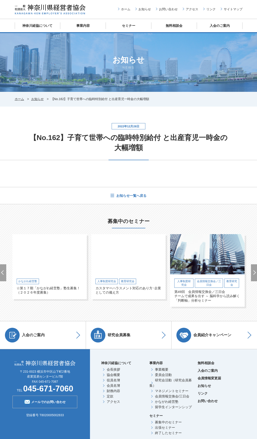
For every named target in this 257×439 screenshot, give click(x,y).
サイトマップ (233, 9)
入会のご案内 (220, 25)
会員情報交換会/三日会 (172, 396)
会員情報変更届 (209, 378)
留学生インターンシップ (173, 407)
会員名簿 (113, 385)
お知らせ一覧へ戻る (130, 195)
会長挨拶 (113, 369)
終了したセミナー (168, 433)
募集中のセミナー (168, 422)
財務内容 (113, 391)
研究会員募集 (111, 335)
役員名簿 (113, 380)
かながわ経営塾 (166, 401)
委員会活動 (163, 374)
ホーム (125, 9)
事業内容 (83, 25)
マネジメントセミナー (171, 391)
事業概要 (161, 369)
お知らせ (144, 9)
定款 (110, 396)
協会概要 (113, 374)
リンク (211, 9)
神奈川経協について (37, 25)
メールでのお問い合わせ (45, 401)
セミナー (128, 25)
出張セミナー (165, 427)
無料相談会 (174, 25)
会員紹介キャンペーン (204, 335)
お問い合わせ (168, 9)
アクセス (192, 9)
